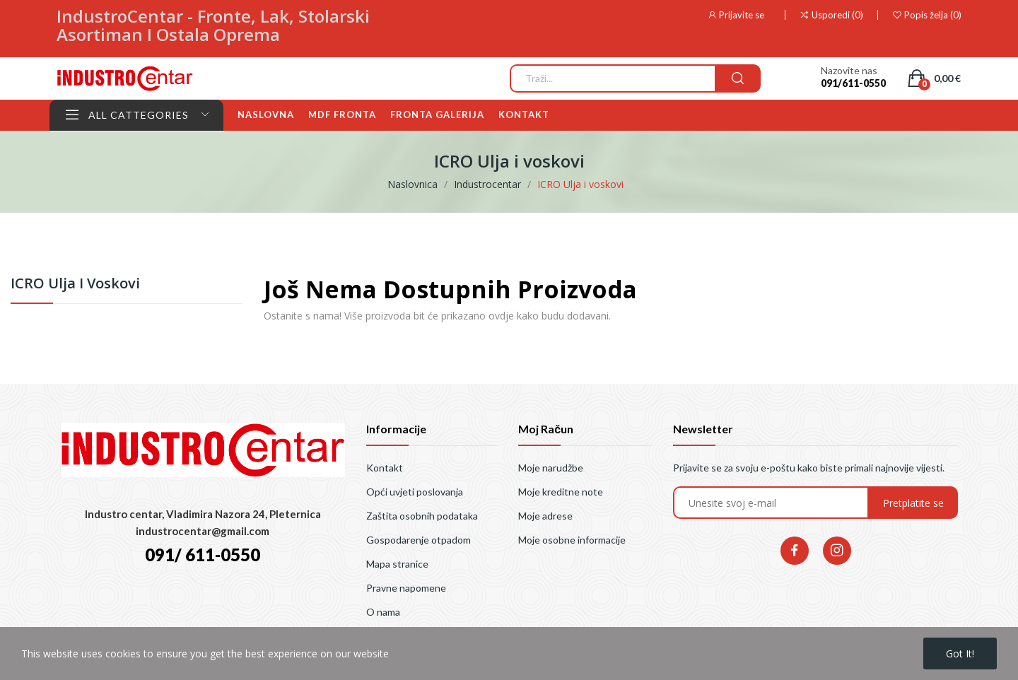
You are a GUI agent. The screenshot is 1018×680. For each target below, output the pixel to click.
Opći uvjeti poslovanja (414, 492)
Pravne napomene (406, 588)
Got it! (960, 653)
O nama (383, 612)
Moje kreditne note (560, 492)
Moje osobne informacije (572, 540)
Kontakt (384, 468)
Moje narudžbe (550, 468)
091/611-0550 (853, 83)
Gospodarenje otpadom (418, 540)
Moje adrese (545, 516)
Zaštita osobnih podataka (422, 516)
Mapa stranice (397, 564)
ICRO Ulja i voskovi (75, 284)
